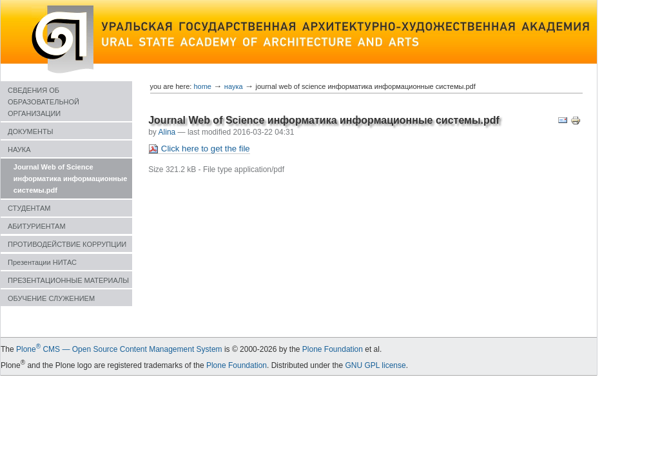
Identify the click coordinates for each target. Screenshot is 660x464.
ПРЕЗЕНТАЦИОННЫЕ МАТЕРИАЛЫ (68, 280)
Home (202, 86)
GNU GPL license (375, 365)
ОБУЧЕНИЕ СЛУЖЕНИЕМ (51, 298)
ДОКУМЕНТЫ (30, 131)
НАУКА (19, 149)
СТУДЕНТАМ (29, 208)
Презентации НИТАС (42, 262)
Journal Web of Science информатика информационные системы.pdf (70, 178)
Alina (167, 132)
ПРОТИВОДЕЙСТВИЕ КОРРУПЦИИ (67, 244)
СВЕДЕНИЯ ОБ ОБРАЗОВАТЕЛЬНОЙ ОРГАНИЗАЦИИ (43, 101)
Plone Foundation (332, 349)
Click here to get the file (198, 149)
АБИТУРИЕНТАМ (37, 226)
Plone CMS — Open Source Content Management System (119, 349)
